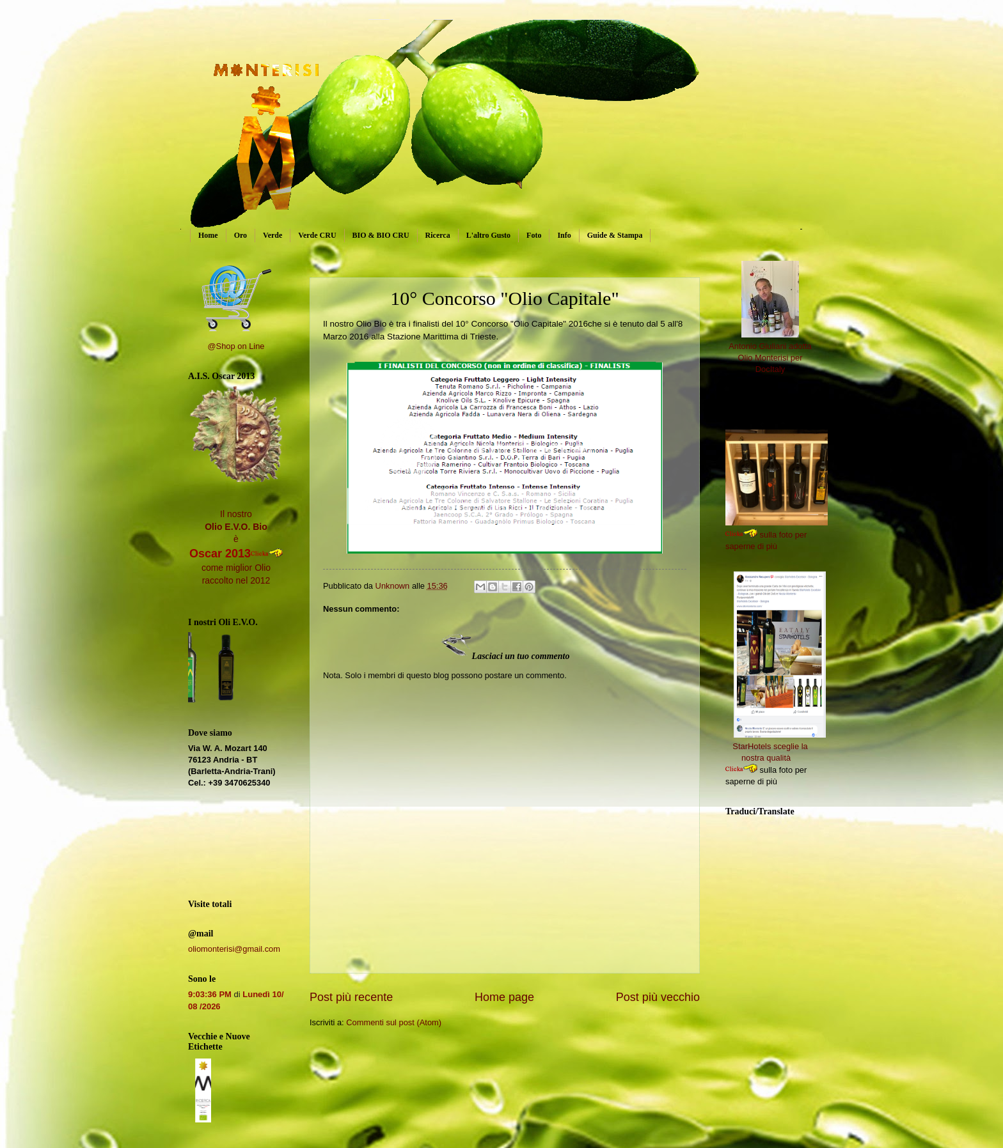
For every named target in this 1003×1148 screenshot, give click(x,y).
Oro (240, 235)
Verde (272, 235)
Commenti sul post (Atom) (393, 1022)
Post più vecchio (658, 997)
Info (564, 235)
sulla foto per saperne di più (784, 534)
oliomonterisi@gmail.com (234, 949)
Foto (533, 235)
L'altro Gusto (488, 235)
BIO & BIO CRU (380, 235)
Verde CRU (317, 235)
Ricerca (437, 235)
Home (208, 235)
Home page (504, 997)
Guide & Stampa (615, 235)
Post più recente (351, 997)
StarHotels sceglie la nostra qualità (779, 746)
